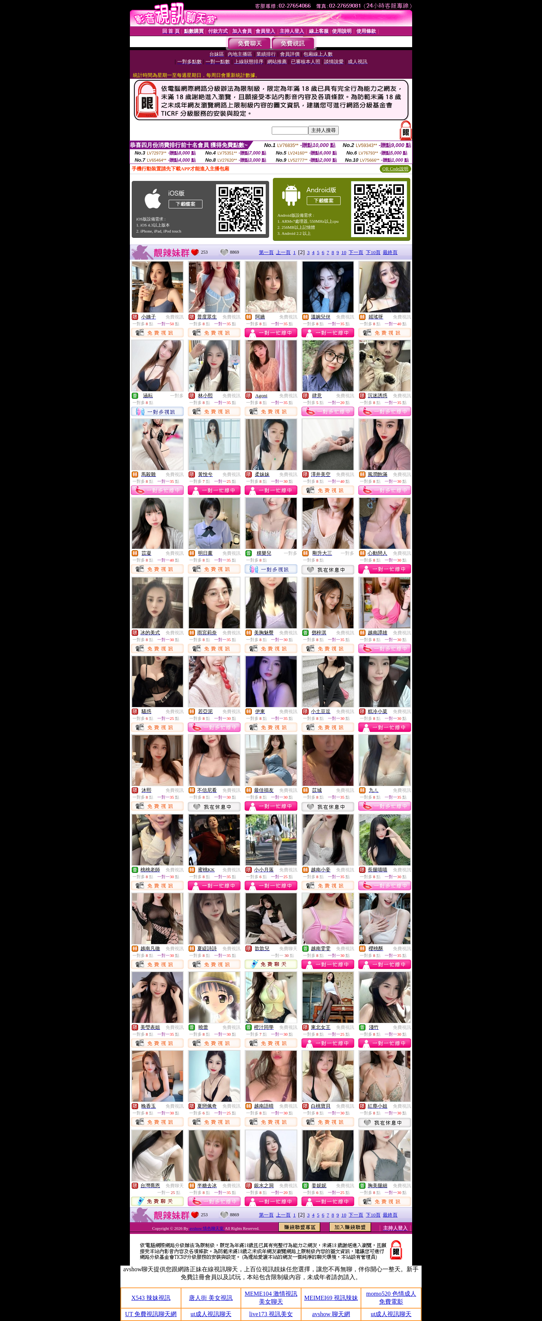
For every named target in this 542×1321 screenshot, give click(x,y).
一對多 (177, 395)
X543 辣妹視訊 (151, 1298)
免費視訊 (175, 317)
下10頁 (373, 252)
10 (343, 252)
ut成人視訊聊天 (210, 1314)
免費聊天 (288, 948)
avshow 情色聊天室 (207, 1228)
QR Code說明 (395, 168)
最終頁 (390, 252)
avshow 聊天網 (331, 1314)
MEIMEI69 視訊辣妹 (331, 1298)
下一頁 (356, 252)
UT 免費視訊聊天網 (151, 1314)
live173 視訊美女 (271, 1314)
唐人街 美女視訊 (211, 1298)
